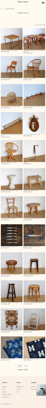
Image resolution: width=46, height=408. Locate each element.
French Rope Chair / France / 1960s (8, 218)
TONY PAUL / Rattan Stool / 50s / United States (10, 274)
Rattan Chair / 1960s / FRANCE (29, 78)
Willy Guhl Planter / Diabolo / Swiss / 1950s (9, 190)
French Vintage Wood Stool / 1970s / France (32, 218)
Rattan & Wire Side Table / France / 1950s (9, 50)
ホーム (2, 8)
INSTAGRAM (19, 386)
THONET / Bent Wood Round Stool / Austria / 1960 (33, 302)
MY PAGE (4, 392)
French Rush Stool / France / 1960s (30, 190)
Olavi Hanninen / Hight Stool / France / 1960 (9, 302)
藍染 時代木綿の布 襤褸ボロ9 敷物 (7, 358)
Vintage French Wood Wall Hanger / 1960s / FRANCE (33, 106)
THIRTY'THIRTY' (23, 2)
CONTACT (4, 386)
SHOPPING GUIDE (6, 394)
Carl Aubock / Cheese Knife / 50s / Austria (9, 246)
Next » (26, 365)
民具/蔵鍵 (25, 162)
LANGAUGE (4, 397)
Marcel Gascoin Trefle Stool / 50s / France (31, 274)
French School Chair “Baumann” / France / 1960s (10, 78)
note (17, 392)
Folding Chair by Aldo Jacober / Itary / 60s (31, 330)
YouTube (18, 389)
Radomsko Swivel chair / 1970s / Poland (8, 162)
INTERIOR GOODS (10, 8)
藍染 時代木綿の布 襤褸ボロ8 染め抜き (31, 358)
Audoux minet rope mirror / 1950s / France (31, 134)
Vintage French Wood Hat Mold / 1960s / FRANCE (10, 106)
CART (3, 389)
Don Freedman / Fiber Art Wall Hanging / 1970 (10, 330)
